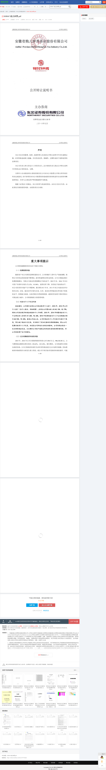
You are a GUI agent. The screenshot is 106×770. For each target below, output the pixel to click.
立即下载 (84, 7)
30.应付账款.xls (7, 738)
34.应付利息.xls (18, 720)
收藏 (13, 6)
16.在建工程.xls (51, 738)
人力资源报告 (33, 2)
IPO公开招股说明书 (20, 11)
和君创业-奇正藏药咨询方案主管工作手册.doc (29, 681)
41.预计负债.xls (73, 738)
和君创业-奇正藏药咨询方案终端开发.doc (18, 680)
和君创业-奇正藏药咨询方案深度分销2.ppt (7, 698)
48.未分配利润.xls (51, 720)
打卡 (56, 2)
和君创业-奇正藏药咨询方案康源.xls (62, 698)
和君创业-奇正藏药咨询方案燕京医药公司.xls (62, 681)
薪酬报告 (24, 2)
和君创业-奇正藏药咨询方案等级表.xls (40, 680)
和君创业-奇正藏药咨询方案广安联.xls (29, 698)
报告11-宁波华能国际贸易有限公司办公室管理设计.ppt (40, 699)
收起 (103, 754)
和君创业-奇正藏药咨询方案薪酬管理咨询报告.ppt (18, 699)
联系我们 (76, 762)
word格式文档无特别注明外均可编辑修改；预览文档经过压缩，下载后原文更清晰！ (38, 621)
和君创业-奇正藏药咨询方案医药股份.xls (7, 680)
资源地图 (53, 762)
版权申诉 (26, 6)
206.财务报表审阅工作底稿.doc (7, 721)
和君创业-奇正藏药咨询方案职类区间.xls (73, 698)
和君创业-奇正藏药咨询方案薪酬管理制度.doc (51, 681)
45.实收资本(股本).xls (73, 720)
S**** (7, 19)
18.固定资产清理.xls (40, 720)
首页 (12, 2)
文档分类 (49, 2)
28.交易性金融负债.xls (62, 739)
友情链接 (60, 762)
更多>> (75, 670)
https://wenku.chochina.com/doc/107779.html (17, 757)
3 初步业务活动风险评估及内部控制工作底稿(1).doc (29, 740)
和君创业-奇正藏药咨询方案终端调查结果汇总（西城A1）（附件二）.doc (51, 700)
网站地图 (45, 762)
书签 (2, 6)
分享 (8, 6)
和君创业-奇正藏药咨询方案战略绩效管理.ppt (73, 681)
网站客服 (68, 762)
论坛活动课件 (64, 2)
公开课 (42, 2)
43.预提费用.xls (40, 738)
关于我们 (30, 762)
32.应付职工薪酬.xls (29, 720)
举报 (20, 6)
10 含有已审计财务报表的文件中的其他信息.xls (62, 722)
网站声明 (38, 762)
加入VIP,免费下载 (98, 7)
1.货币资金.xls (18, 738)
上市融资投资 (12, 11)
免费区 (18, 2)
